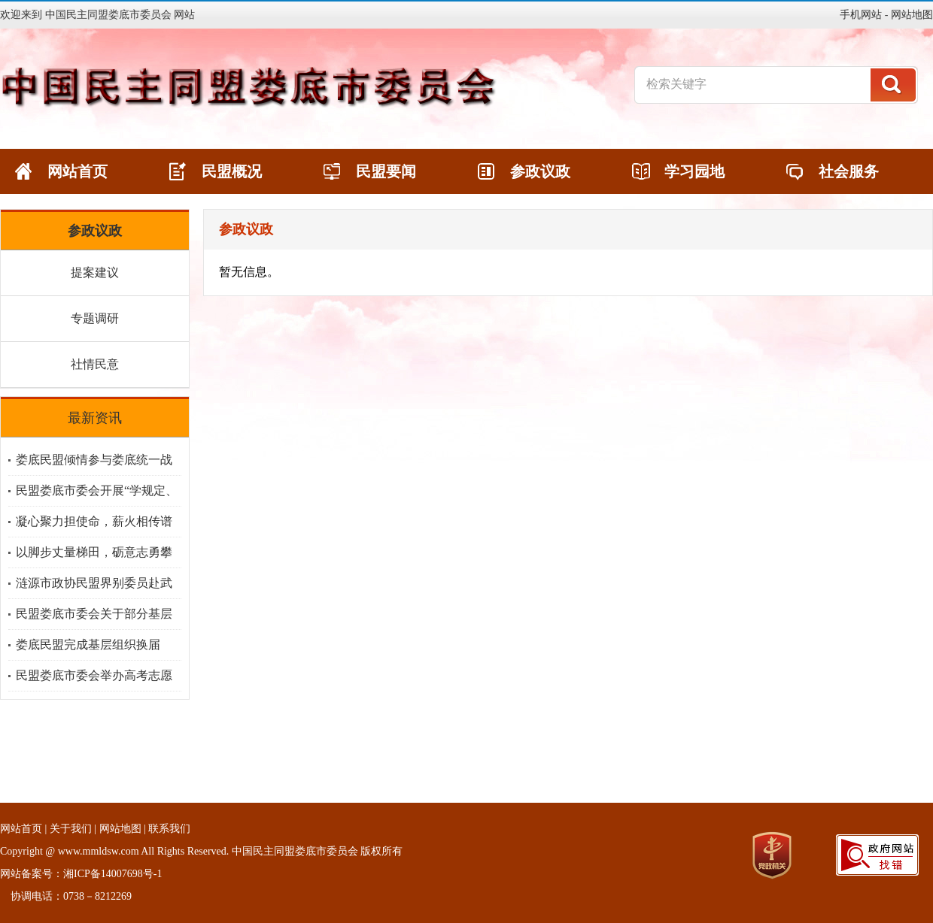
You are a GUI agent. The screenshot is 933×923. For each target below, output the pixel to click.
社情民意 (95, 364)
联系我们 (169, 828)
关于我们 (71, 828)
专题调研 (95, 318)
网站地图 (912, 14)
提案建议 (95, 272)
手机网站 (861, 14)
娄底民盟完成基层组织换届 (88, 644)
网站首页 (21, 828)
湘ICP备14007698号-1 (112, 873)
